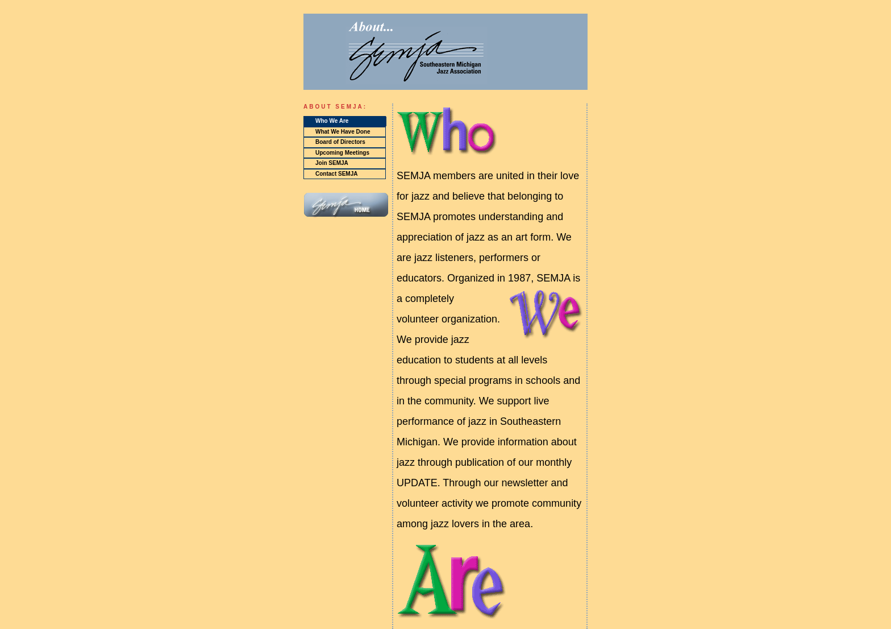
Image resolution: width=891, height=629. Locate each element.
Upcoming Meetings (342, 153)
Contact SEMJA (336, 174)
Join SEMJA (331, 163)
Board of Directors (340, 142)
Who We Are (331, 121)
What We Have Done (342, 132)
